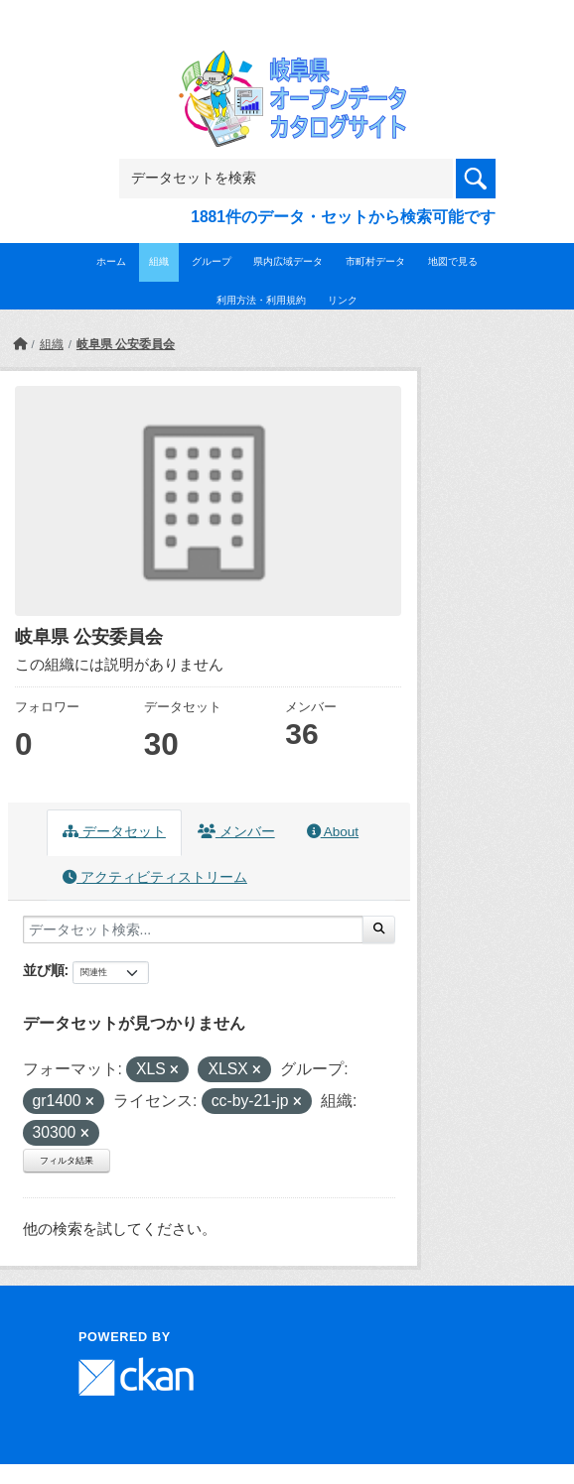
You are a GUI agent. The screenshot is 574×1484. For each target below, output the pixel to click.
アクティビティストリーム (155, 877)
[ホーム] (20, 344)
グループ (211, 261)
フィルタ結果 (66, 1161)
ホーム (111, 261)
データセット (114, 831)
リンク (343, 300)
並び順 (44, 970)
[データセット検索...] (193, 929)
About (333, 831)
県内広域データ (288, 261)
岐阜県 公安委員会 (125, 344)
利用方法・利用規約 (261, 300)
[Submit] (378, 929)
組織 (159, 261)
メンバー (236, 831)
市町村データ (375, 261)
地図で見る (453, 261)
